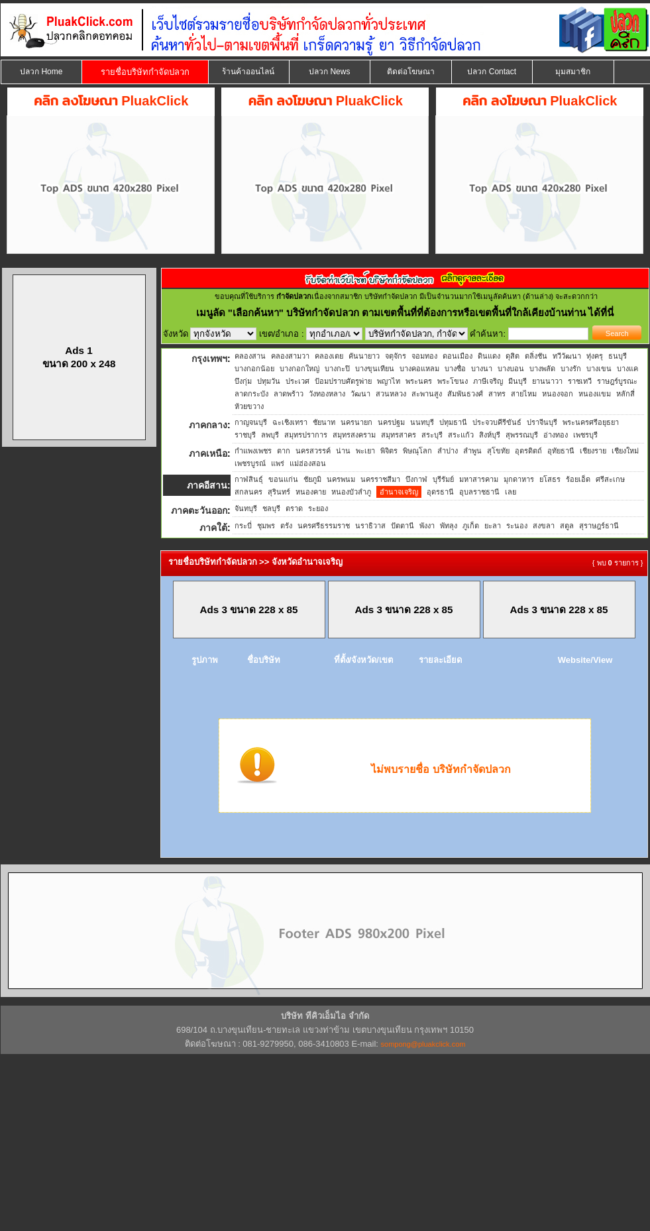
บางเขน (599, 369)
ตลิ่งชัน (536, 356)
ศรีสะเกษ (610, 479)
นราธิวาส (370, 526)
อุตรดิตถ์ (528, 451)
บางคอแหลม (419, 369)
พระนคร (419, 381)
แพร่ (277, 463)
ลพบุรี (270, 435)
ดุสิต (512, 356)
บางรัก (571, 369)
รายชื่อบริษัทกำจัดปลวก (145, 72)
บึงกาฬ (416, 479)
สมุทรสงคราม (354, 435)
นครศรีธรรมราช (324, 526)
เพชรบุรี (585, 435)
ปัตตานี (402, 526)
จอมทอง (424, 356)
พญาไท (388, 381)
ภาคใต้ (213, 527)
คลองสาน (250, 356)
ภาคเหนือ (208, 453)
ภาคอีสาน (207, 485)
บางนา (481, 369)
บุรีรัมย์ (443, 479)
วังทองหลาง (327, 394)
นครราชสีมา (380, 479)
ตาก (283, 451)
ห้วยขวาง (249, 406)
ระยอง (318, 508)
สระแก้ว (461, 435)
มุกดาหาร (519, 479)
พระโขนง (452, 381)
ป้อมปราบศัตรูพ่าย (343, 381)
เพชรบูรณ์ (250, 463)
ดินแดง (489, 356)
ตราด (294, 508)
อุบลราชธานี (479, 492)
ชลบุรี (271, 508)
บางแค (627, 369)
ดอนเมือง (457, 356)
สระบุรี (432, 435)
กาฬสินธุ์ (249, 479)
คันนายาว (364, 356)
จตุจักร (395, 356)
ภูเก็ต (470, 526)
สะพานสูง (426, 394)
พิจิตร (389, 451)
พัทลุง (448, 526)
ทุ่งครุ (594, 356)
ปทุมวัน (268, 381)
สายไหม (524, 394)
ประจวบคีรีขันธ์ (496, 422)
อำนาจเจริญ (399, 492)
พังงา (427, 526)
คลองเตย (329, 356)
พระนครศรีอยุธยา (591, 422)
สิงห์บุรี (489, 435)
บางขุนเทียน (374, 369)
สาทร (497, 394)
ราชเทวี (580, 381)
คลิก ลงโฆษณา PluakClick (111, 100)
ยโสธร (550, 479)
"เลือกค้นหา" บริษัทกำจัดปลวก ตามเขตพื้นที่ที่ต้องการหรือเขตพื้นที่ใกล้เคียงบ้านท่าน (408, 312)
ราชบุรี (245, 435)
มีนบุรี (517, 381)
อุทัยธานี (560, 451)
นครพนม (341, 479)
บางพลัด (542, 369)
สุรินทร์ (279, 492)
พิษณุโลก (417, 451)
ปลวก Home (41, 71)
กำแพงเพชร (253, 451)
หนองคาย (311, 492)
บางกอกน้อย (254, 369)
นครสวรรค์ (313, 451)
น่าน (343, 451)
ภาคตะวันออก (199, 510)
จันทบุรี (246, 508)
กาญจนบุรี (251, 422)
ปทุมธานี (453, 422)
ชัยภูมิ (312, 479)
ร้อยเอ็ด (578, 479)
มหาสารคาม (478, 479)
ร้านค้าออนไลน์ (248, 71)
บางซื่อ (455, 369)
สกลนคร (248, 492)
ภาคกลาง (208, 425)
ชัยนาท (324, 422)
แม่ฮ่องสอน (308, 463)
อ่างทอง (555, 435)
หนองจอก (557, 394)
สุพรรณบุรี (522, 435)
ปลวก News (329, 71)
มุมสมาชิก (572, 71)
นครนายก (356, 422)
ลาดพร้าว (288, 394)
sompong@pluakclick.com (423, 1044)
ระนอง (516, 526)
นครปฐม (391, 422)
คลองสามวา (290, 356)
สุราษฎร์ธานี (599, 526)
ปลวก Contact (491, 71)
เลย (510, 492)
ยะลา (492, 526)
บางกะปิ (337, 369)
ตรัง (286, 526)
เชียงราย (593, 451)
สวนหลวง (391, 394)
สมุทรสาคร (398, 435)
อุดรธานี (440, 492)
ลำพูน (472, 451)
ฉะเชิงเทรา (289, 422)
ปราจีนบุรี (542, 422)
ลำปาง (447, 451)
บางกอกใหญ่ (299, 369)
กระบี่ (243, 526)
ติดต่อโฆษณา (411, 71)
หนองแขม (594, 394)
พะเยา (365, 451)
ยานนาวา (547, 381)
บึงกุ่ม (243, 381)
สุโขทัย (498, 451)
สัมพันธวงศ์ (465, 394)
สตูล (567, 526)
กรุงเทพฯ (209, 358)
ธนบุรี (617, 356)
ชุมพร (266, 526)
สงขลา (544, 526)
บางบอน (511, 369)
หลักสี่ (625, 394)
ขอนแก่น (283, 479)
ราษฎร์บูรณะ (617, 381)
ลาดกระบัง (251, 394)
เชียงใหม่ (625, 451)
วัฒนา (360, 394)
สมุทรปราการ (305, 435)
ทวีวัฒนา (567, 356)
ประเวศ (297, 381)
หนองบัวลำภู (351, 492)
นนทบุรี (422, 422)
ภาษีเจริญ (488, 381)
